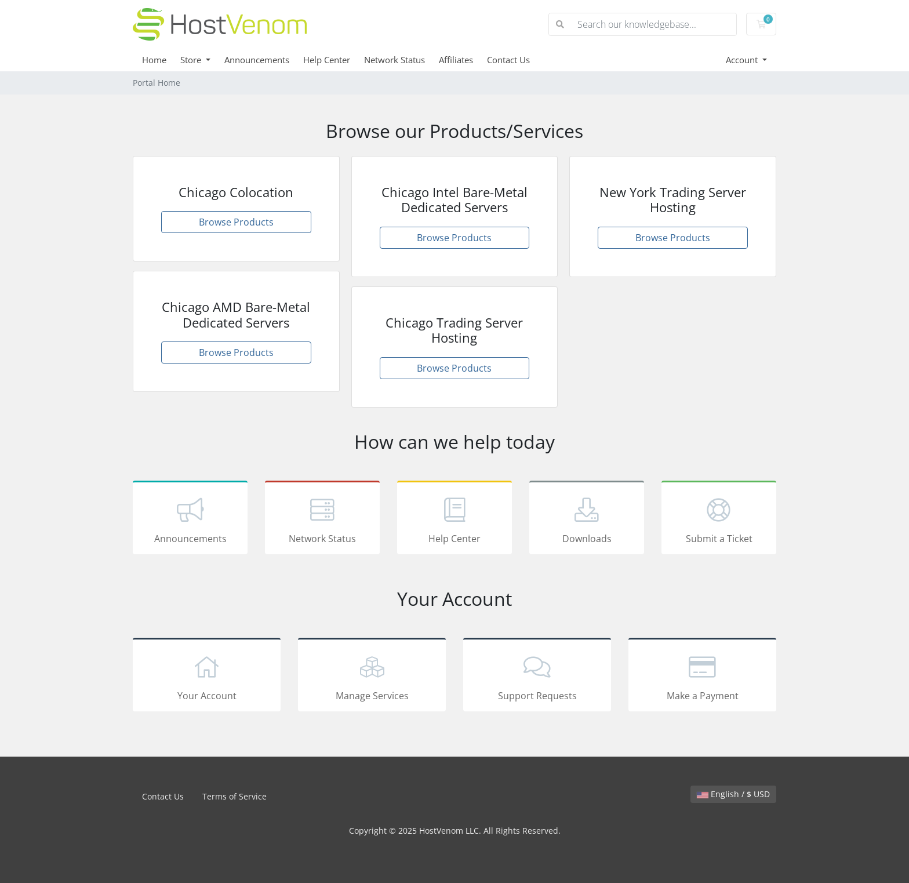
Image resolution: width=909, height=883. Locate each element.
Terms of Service (234, 796)
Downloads (586, 519)
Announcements (256, 60)
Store (191, 60)
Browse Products (236, 222)
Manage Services (372, 676)
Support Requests (537, 676)
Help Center (326, 60)
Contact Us (508, 60)
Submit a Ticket (718, 519)
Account (743, 60)
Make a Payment (702, 676)
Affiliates (456, 60)
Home (154, 60)
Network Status (394, 60)
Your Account (207, 676)
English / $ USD (733, 794)
